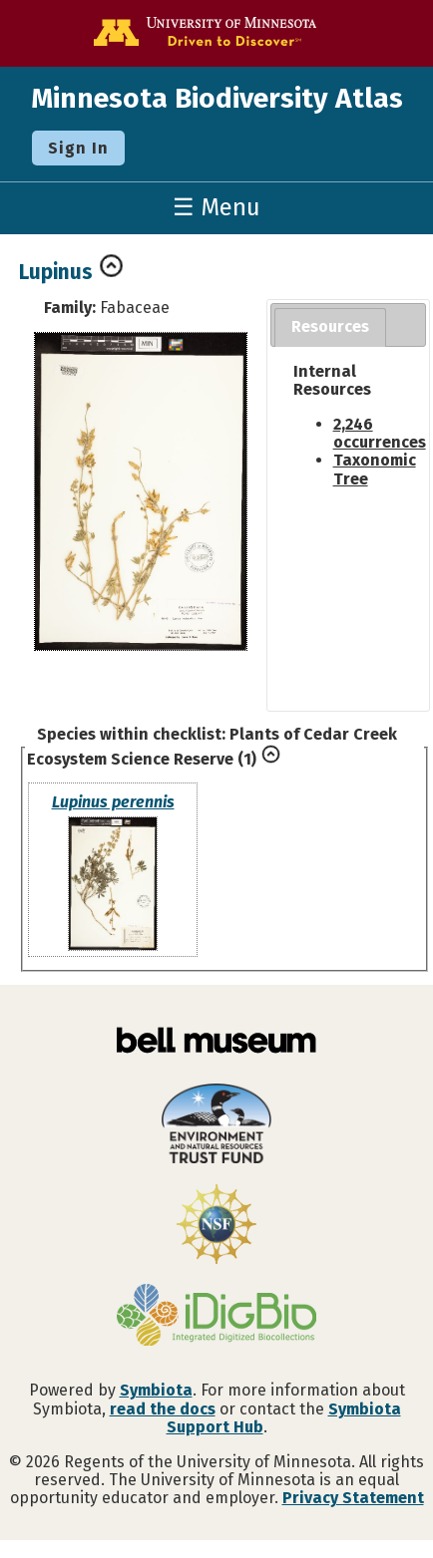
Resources (330, 326)
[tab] (330, 327)
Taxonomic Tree (374, 469)
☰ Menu (216, 207)
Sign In (78, 148)
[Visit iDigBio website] (216, 1317)
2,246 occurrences (379, 433)
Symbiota (156, 1390)
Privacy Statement (353, 1497)
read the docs (163, 1409)
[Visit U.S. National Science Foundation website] (216, 1226)
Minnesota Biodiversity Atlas (217, 98)
